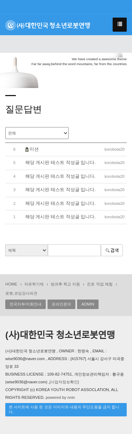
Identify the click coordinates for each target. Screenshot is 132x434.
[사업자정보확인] (64, 382)
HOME (11, 284)
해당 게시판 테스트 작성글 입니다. (60, 162)
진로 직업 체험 (99, 284)
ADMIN (87, 304)
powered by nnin (60, 397)
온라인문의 (61, 304)
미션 (34, 149)
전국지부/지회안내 (26, 304)
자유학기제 (34, 284)
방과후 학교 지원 (65, 284)
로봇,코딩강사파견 (21, 293)
